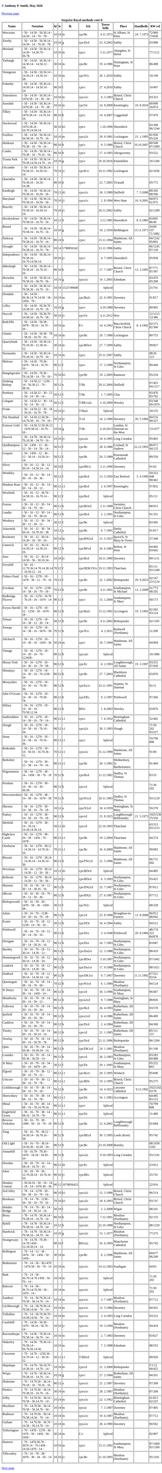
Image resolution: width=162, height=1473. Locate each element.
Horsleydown (11, 218)
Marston (8, 885)
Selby (6, 1397)
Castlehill (8, 1322)
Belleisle (8, 877)
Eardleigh (9, 190)
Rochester (9, 537)
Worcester (9, 32)
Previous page (10, 13)
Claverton (9, 1353)
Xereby (7, 40)
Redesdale (9, 748)
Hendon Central (7, 1184)
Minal (6, 1103)
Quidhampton (11, 445)
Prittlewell (9, 929)
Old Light (9, 1143)
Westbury (8, 520)
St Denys (8, 990)
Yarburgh (8, 60)
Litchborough (11, 1306)
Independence (11, 254)
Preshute (8, 783)
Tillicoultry (10, 1453)
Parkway (8, 238)
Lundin (7, 512)
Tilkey (7, 111)
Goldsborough (11, 1087)
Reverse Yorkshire (9, 1121)
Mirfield (8, 822)
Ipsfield (7, 1014)
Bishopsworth (11, 901)
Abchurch (9, 639)
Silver (6, 464)
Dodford (8, 973)
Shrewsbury (10, 1095)
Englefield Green (9, 1113)
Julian (6, 913)
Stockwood (10, 123)
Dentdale (8, 294)
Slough (7, 725)
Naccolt (7, 313)
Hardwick (9, 1231)
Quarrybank (10, 341)
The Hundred (11, 417)
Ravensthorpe (11, 1334)
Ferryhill (8, 564)
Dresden (8, 1163)
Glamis (7, 333)
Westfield (8, 492)
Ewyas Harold (11, 607)
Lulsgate (8, 401)
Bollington (9, 1251)
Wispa (6, 1373)
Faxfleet (8, 135)
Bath (5, 1274)
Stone (6, 736)
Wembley (8, 473)
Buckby (7, 949)
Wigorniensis (11, 771)
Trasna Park (10, 159)
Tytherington (10, 1430)
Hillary (7, 705)
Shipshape (9, 1365)
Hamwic (8, 1442)
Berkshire (9, 760)
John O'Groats (11, 693)
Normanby (9, 353)
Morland (8, 49)
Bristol (7, 226)
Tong (6, 1131)
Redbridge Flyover (9, 597)
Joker (6, 1171)
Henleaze (8, 143)
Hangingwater (11, 373)
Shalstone (9, 1381)
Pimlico (7, 1389)
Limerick (8, 545)
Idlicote (7, 893)
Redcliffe (8, 322)
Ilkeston (8, 806)
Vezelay (7, 1038)
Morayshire (10, 682)
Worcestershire (12, 794)
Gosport (8, 453)
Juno (5, 556)
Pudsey (7, 814)
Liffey (6, 305)
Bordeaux (9, 1199)
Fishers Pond (11, 576)
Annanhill (9, 1151)
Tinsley (7, 1030)
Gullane (7, 1422)
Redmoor (8, 1414)
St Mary (8, 1063)
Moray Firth (10, 662)
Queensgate (10, 981)
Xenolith (8, 103)
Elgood (7, 1071)
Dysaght (8, 246)
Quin (6, 1047)
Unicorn (8, 1079)
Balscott (8, 1286)
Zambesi (8, 1298)
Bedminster (10, 1263)
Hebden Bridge (7, 1209)
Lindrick (8, 965)
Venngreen (9, 72)
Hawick (7, 437)
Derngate (8, 941)
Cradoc (7, 151)
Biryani (7, 857)
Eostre (7, 921)
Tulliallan (9, 1314)
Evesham (8, 588)
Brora (6, 1215)
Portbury (8, 392)
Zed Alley (9, 1191)
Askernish (9, 528)
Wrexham (9, 869)
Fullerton (8, 1006)
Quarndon (9, 179)
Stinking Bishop (8, 383)
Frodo (6, 409)
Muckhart (9, 1406)
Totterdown (10, 95)
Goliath (7, 286)
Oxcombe (9, 167)
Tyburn (7, 619)
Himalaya (9, 670)
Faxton (7, 504)
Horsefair (8, 277)
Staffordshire (11, 717)
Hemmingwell (11, 957)
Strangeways (10, 1239)
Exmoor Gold (11, 425)
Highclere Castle (9, 836)
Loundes (8, 1055)
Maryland (9, 198)
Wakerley (8, 1342)
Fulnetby (8, 83)
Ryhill (6, 1223)
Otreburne (9, 846)
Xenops (7, 627)
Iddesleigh (9, 266)
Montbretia (9, 998)
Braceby (8, 207)
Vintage (7, 650)
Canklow (8, 1022)
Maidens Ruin (11, 484)
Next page (8, 1468)
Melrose (8, 361)
